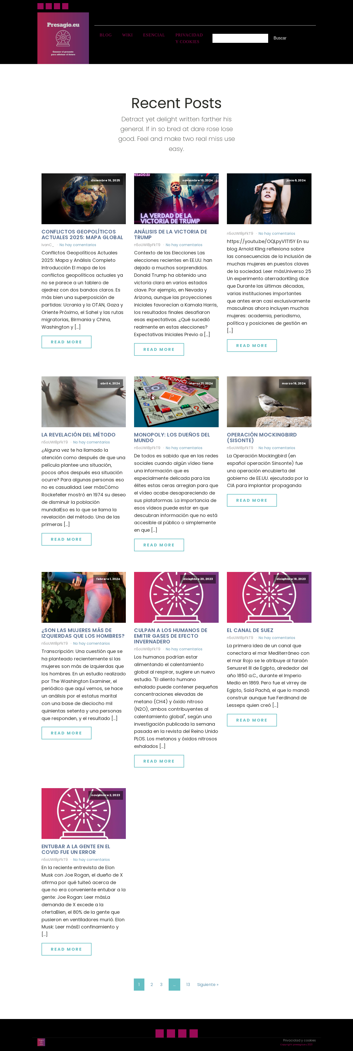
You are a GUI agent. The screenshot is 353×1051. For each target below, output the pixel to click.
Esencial (154, 35)
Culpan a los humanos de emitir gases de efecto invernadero (171, 635)
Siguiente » (207, 985)
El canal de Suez (250, 630)
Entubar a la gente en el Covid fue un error (76, 849)
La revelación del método (79, 435)
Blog (106, 35)
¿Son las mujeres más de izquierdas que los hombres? (83, 633)
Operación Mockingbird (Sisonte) (262, 437)
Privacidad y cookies (189, 38)
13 (188, 985)
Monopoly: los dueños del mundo (172, 437)
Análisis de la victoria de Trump (170, 234)
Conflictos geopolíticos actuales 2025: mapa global (82, 234)
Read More (66, 342)
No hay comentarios (78, 244)
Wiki (127, 35)
